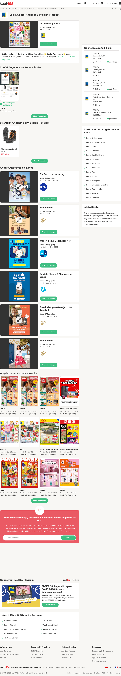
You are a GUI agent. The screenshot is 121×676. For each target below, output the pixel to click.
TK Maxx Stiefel (10, 638)
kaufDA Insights (98, 654)
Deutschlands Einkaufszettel (102, 651)
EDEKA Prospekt (37, 651)
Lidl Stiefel (46, 621)
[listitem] (9, 91)
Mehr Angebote (39, 161)
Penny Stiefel (9, 625)
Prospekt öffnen (48, 44)
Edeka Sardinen (91, 151)
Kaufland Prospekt (37, 654)
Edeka (31, 9)
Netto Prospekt (67, 654)
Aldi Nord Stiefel (48, 629)
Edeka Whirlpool (92, 180)
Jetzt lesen (50, 605)
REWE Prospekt (36, 658)
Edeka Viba (90, 146)
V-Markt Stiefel (9, 621)
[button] (39, 34)
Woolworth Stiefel (49, 625)
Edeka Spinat (90, 176)
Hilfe (69, 673)
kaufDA (2, 9)
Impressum (77, 673)
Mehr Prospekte (39, 116)
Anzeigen (116, 9)
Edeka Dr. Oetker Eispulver (96, 185)
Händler (11, 9)
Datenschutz (66, 531)
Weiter (68, 538)
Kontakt (97, 673)
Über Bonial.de (5, 651)
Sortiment (40, 9)
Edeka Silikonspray (93, 138)
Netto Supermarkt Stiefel (14, 629)
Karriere (3, 658)
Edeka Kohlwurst (92, 168)
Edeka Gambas (91, 197)
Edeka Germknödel (93, 189)
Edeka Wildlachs (92, 163)
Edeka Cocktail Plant (94, 155)
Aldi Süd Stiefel (48, 633)
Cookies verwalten (114, 673)
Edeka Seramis (91, 159)
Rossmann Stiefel (10, 633)
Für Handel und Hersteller (9, 654)
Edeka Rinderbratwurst (94, 142)
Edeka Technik (91, 172)
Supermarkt (21, 9)
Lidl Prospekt (66, 658)
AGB (103, 673)
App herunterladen (99, 658)
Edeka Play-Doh (91, 193)
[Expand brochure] (19, 34)
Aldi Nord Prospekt (68, 651)
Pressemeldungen (99, 661)
